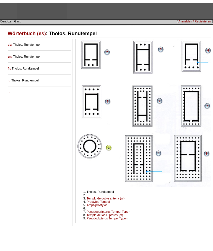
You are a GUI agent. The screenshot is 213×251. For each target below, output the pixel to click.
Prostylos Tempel (98, 201)
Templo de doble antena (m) (105, 198)
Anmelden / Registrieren (194, 21)
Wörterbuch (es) (27, 33)
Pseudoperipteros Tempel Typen (108, 211)
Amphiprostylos (97, 205)
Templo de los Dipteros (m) (105, 215)
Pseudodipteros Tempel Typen (107, 218)
